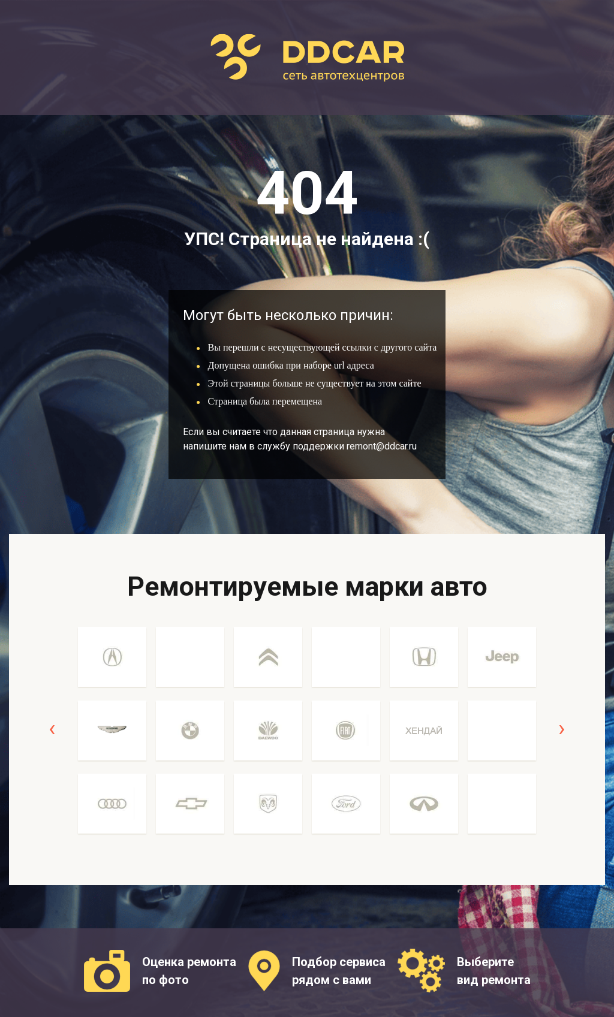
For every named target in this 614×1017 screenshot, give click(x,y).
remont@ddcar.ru (382, 446)
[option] (112, 737)
